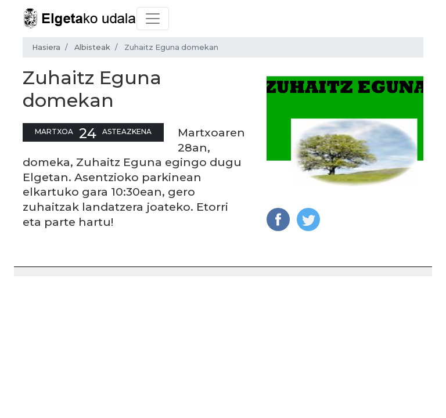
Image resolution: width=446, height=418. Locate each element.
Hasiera (46, 47)
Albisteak (92, 47)
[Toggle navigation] (152, 18)
